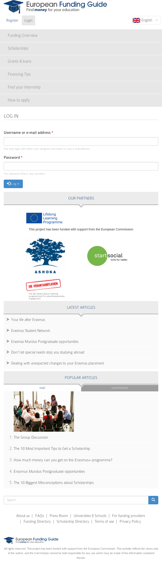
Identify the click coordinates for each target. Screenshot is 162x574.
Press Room (59, 516)
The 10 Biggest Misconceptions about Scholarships (54, 482)
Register (12, 20)
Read (49, 387)
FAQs (39, 516)
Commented (120, 388)
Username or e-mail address (28, 133)
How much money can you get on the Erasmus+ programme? (63, 460)
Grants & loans (19, 61)
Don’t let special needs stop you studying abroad (47, 352)
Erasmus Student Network (30, 331)
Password (13, 158)
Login (28, 20)
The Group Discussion (31, 437)
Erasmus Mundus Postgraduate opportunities (44, 342)
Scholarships (18, 48)
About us (23, 516)
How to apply (19, 100)
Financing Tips (19, 74)
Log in (13, 184)
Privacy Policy (130, 521)
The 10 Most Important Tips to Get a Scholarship (52, 448)
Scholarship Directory (73, 521)
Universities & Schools (90, 516)
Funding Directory (37, 521)
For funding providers (128, 516)
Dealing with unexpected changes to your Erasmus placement (57, 363)
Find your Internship (24, 87)
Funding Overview (23, 35)
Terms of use (104, 521)
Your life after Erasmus (28, 320)
